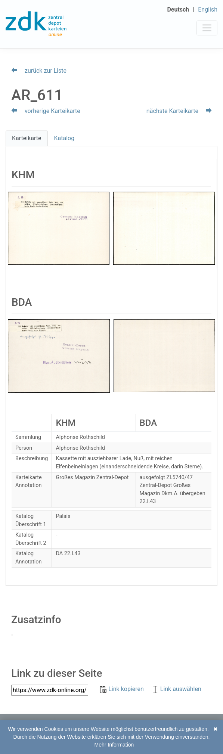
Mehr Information (114, 745)
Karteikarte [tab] (26, 138)
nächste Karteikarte (179, 110)
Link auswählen (176, 688)
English (207, 9)
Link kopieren (122, 688)
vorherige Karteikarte (45, 110)
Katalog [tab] (64, 138)
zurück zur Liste (38, 70)
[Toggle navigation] (206, 28)
